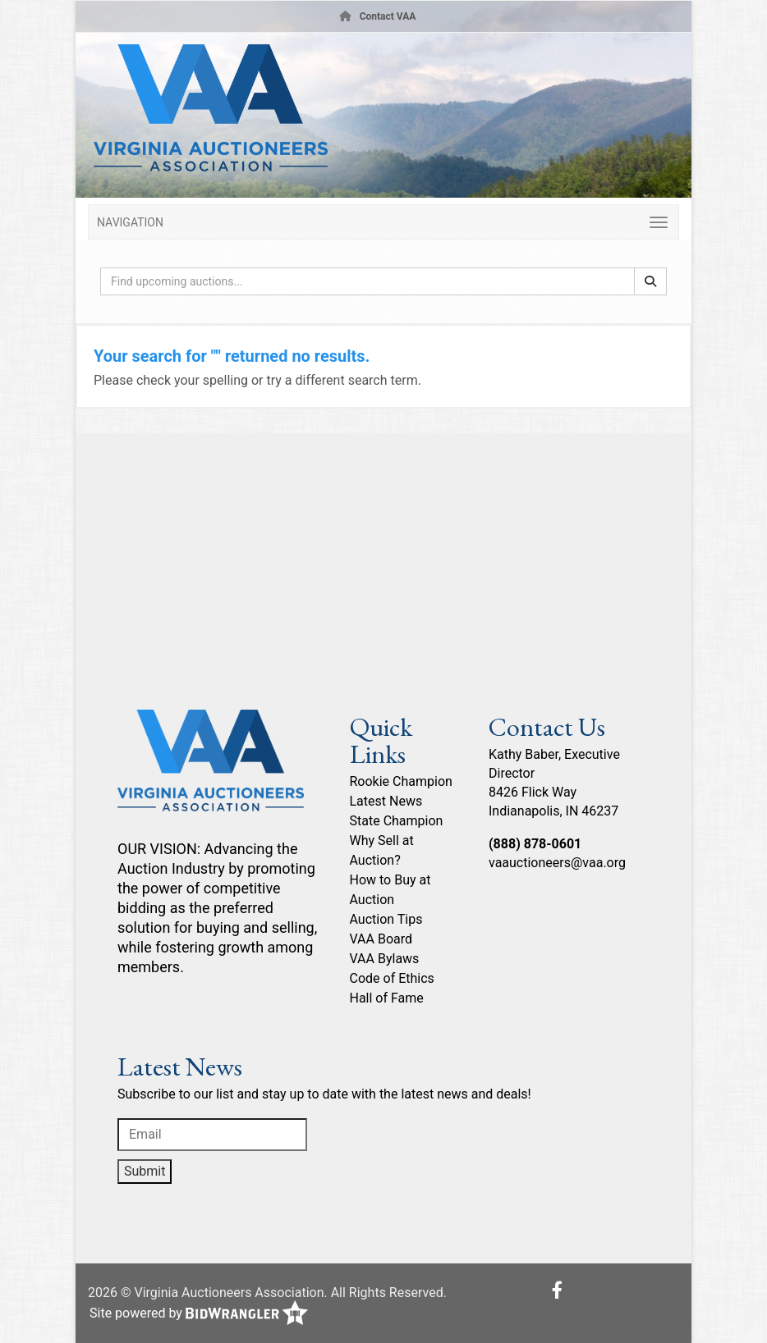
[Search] (650, 281)
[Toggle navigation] (383, 222)
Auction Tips (386, 919)
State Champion (396, 821)
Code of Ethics (392, 978)
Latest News (386, 801)
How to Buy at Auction (390, 889)
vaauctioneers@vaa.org (557, 862)
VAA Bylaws (385, 958)
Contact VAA (388, 16)
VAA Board (381, 939)
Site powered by (199, 1314)
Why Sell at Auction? (382, 850)
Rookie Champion (401, 781)
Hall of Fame (387, 998)
